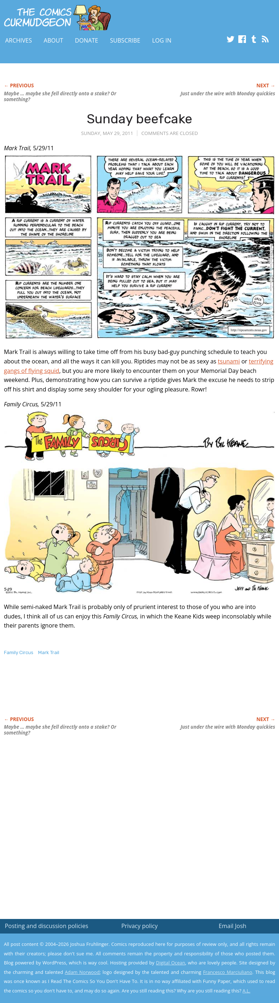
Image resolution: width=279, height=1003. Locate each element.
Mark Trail (48, 652)
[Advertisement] (89, 694)
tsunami (229, 361)
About (53, 40)
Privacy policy (139, 926)
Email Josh (232, 926)
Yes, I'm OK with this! (217, 976)
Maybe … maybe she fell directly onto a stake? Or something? (60, 96)
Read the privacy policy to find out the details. (214, 957)
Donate (86, 40)
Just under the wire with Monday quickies (228, 93)
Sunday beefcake (139, 119)
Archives (18, 40)
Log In (161, 40)
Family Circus (18, 652)
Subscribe (125, 40)
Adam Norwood (82, 972)
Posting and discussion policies (46, 926)
